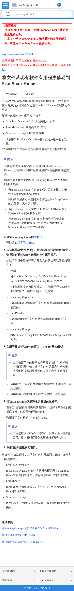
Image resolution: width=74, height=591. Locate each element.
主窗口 (38, 236)
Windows (11, 94)
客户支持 (7, 580)
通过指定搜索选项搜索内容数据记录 (22, 541)
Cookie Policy (46, 580)
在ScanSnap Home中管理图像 (19, 54)
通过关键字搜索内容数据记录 (18, 534)
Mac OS (30, 94)
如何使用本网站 (48, 571)
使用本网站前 (9, 571)
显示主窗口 (27, 242)
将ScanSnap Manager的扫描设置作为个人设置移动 (30, 528)
